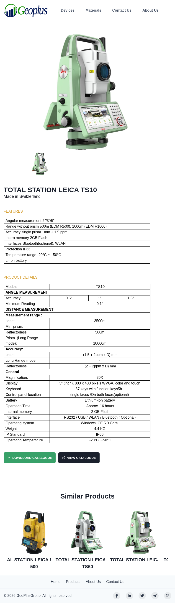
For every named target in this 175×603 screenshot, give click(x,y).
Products (73, 582)
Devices (68, 10)
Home (56, 582)
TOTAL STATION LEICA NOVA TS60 (88, 563)
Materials (93, 10)
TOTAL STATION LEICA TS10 (141, 559)
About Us (150, 10)
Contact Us (121, 10)
